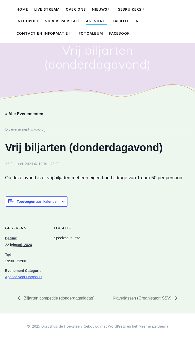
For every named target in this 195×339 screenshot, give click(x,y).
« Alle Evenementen (24, 114)
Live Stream (47, 9)
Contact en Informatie (42, 33)
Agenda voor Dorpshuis (23, 277)
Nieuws (99, 9)
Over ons (76, 9)
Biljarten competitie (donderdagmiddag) (59, 298)
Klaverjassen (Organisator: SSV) (143, 298)
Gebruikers (129, 9)
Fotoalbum (91, 33)
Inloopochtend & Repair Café (48, 20)
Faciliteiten (126, 20)
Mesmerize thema (153, 326)
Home (22, 9)
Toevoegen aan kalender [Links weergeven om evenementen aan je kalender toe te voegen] (37, 202)
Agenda (94, 20)
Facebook (119, 33)
